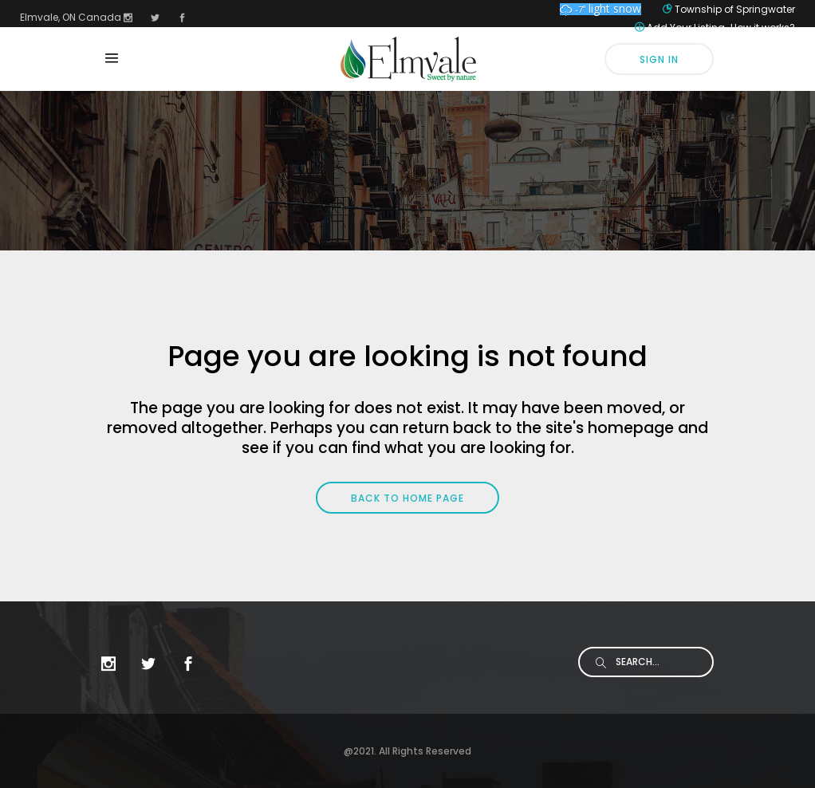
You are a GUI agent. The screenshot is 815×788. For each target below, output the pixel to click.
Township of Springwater (735, 9)
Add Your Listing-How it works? (721, 27)
